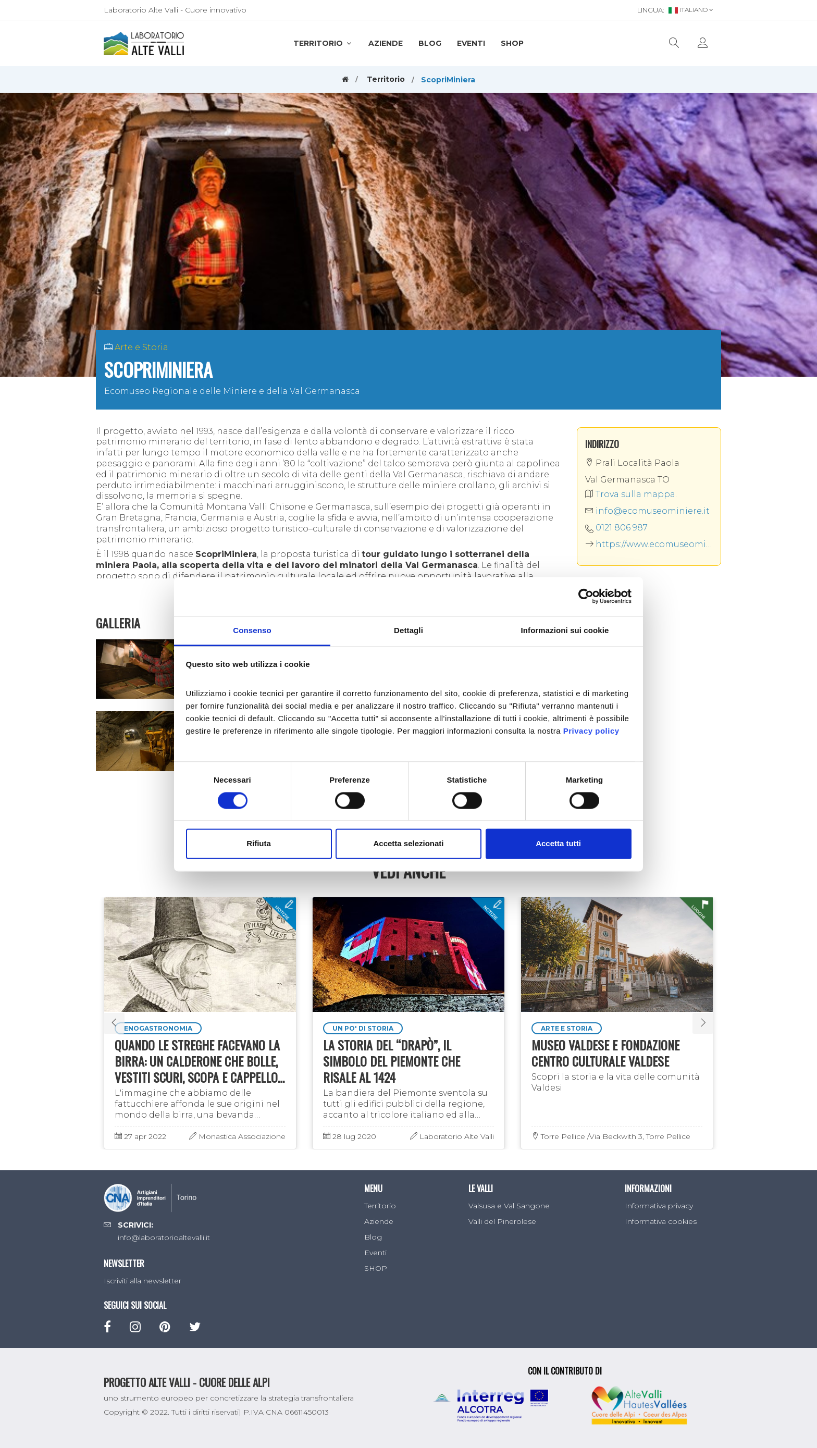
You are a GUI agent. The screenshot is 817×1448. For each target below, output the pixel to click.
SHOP (512, 43)
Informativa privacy (659, 1205)
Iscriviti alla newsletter (142, 1280)
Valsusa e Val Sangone (509, 1205)
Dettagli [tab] (408, 630)
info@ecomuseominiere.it (647, 511)
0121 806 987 (622, 528)
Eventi (471, 43)
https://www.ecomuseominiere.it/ (649, 544)
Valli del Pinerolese (502, 1221)
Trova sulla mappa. (631, 494)
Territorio (323, 43)
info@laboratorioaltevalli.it (164, 1237)
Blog (429, 43)
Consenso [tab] (252, 630)
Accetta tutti (558, 843)
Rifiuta (258, 843)
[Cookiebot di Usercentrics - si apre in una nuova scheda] (586, 596)
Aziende (385, 43)
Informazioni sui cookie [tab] (565, 630)
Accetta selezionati (408, 843)
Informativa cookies (661, 1221)
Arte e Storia (141, 347)
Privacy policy (591, 730)
